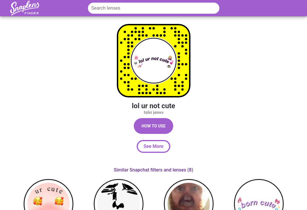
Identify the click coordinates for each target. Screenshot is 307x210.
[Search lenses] (153, 8)
